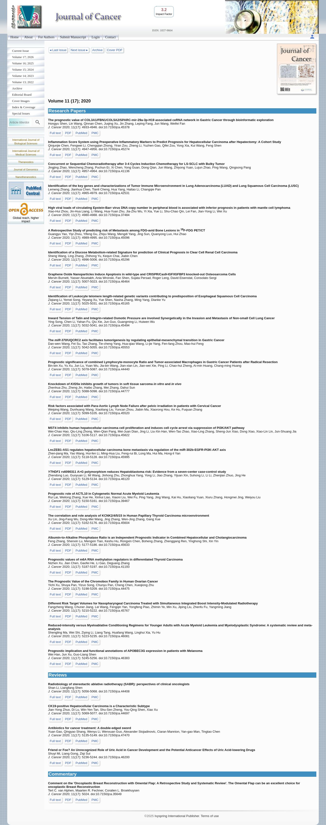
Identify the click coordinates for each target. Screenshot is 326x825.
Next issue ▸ (79, 50)
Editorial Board (22, 94)
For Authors (46, 37)
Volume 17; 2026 (23, 57)
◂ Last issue (58, 50)
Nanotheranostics (25, 177)
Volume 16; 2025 (23, 63)
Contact (110, 37)
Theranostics (26, 162)
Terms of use (210, 816)
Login (95, 37)
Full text (55, 133)
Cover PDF (114, 50)
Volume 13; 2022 (23, 82)
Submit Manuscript (73, 37)
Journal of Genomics (26, 169)
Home (14, 37)
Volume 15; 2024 (23, 69)
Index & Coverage (23, 107)
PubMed (81, 133)
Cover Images (21, 101)
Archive (17, 88)
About (28, 37)
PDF (68, 133)
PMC (95, 133)
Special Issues (21, 113)
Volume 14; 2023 (23, 76)
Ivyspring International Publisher (177, 816)
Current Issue (20, 51)
